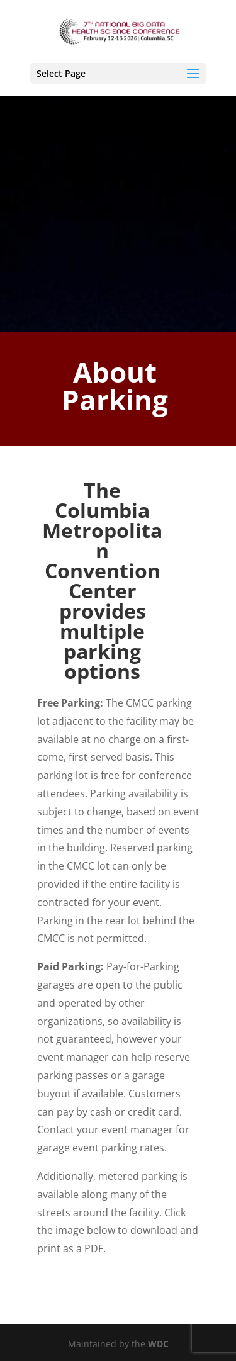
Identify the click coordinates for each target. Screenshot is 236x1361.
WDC (158, 1344)
